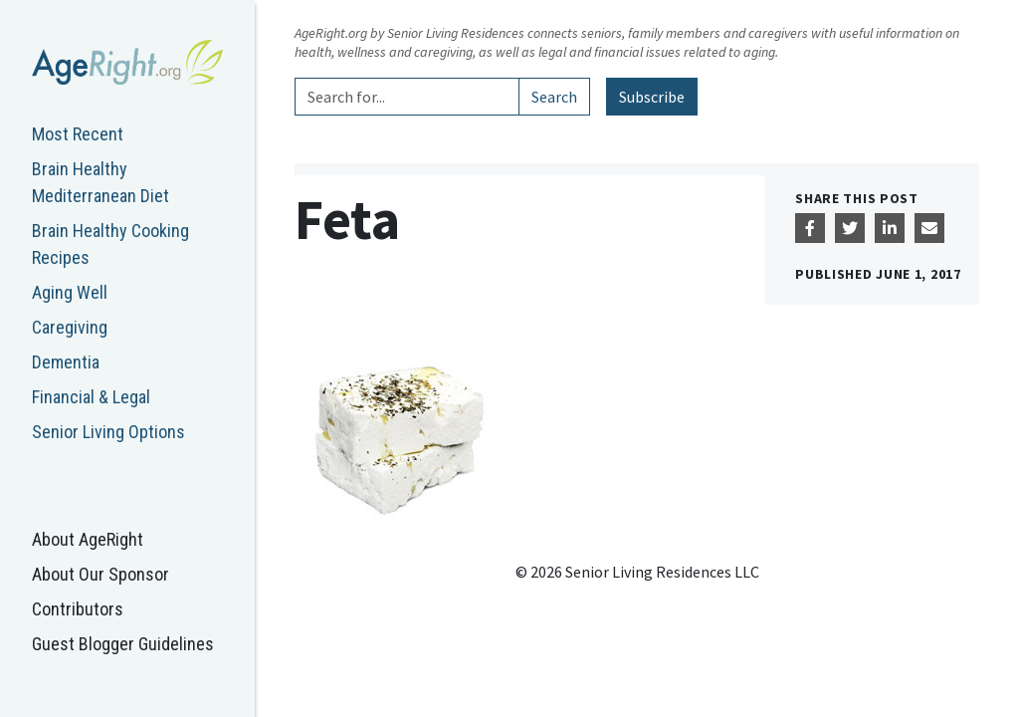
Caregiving (69, 327)
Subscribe (652, 97)
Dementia (66, 362)
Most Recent (77, 133)
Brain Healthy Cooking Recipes (110, 244)
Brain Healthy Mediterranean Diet (100, 182)
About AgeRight (87, 539)
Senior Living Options (108, 431)
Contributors (77, 608)
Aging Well (69, 292)
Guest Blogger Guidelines (123, 643)
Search (554, 97)
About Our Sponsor (100, 574)
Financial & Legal (91, 396)
